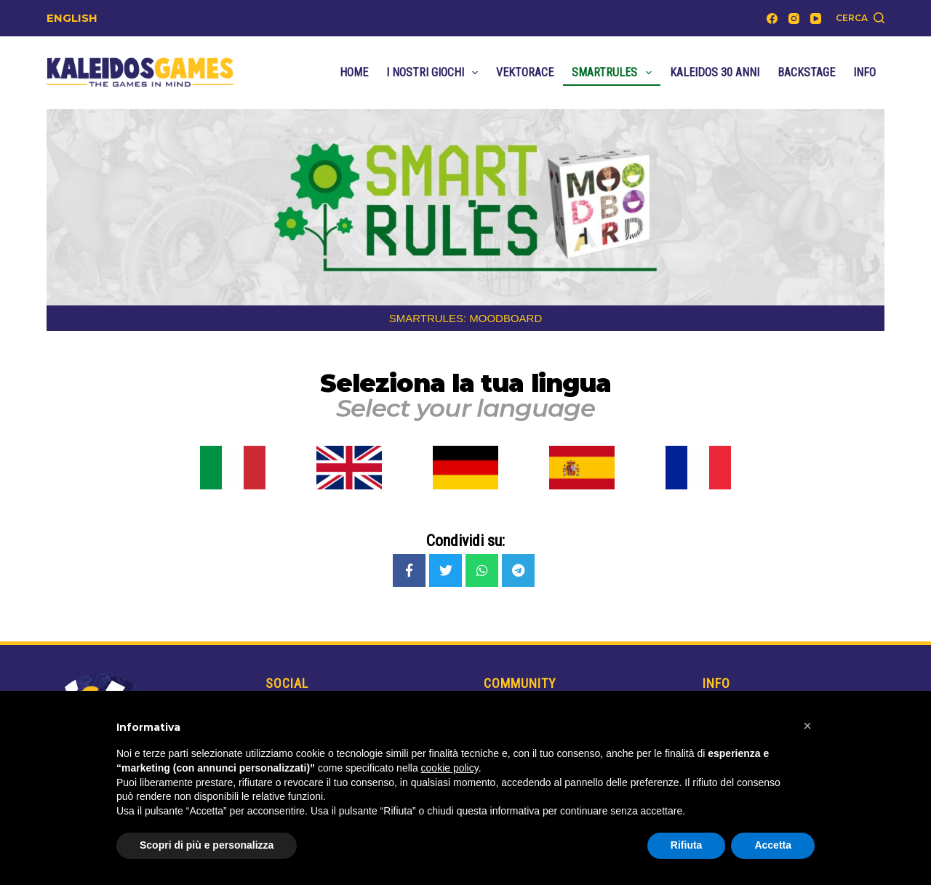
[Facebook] (772, 18)
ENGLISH (72, 18)
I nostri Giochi (435, 72)
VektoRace (525, 72)
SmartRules (614, 72)
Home (354, 72)
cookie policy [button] (450, 768)
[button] (807, 725)
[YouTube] (815, 18)
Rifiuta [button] (687, 845)
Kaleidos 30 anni (714, 72)
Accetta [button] (772, 845)
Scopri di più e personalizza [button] (206, 845)
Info (864, 72)
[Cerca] (860, 18)
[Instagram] (793, 18)
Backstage (806, 72)
